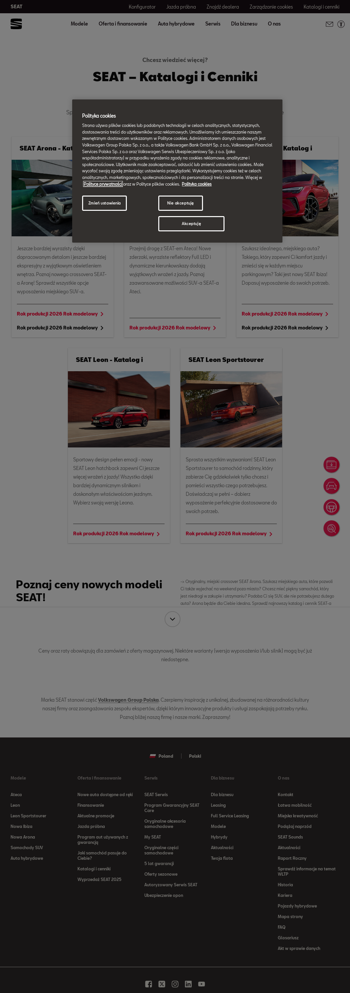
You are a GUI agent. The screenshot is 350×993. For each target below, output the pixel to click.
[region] (177, 171)
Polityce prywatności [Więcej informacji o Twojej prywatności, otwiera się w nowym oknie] (103, 184)
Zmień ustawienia (104, 203)
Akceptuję (191, 223)
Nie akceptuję (180, 203)
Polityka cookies (197, 184)
